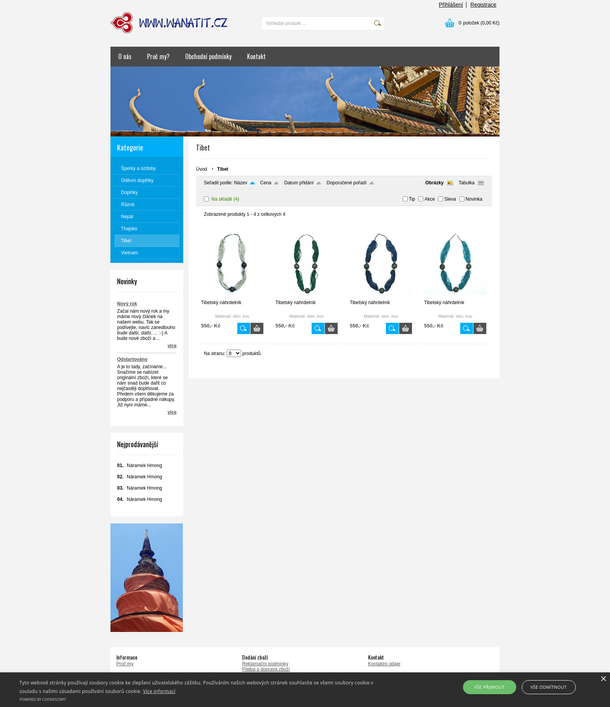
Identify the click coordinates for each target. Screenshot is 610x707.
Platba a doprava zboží (266, 669)
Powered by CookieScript (42, 699)
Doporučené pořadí (347, 183)
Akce (429, 199)
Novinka (474, 199)
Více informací (159, 691)
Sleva (450, 199)
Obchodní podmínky (208, 56)
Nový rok (127, 303)
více (172, 345)
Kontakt (256, 56)
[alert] (305, 689)
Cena (266, 183)
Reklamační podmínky (265, 664)
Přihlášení (451, 5)
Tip (412, 199)
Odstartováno (132, 359)
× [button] (603, 679)
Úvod (201, 169)
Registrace (483, 5)
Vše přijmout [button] (489, 687)
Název (240, 183)
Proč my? (158, 56)
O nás (124, 56)
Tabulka (467, 183)
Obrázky (434, 183)
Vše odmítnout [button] (548, 687)
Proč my (124, 664)
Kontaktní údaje (384, 664)
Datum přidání (299, 183)
